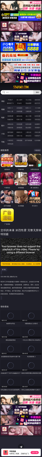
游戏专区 (37, 100)
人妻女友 (28, 132)
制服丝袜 (10, 119)
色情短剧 (10, 144)
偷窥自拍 (10, 124)
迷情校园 (10, 136)
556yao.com (21, 87)
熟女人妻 (10, 111)
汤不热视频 (28, 140)
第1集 (4, 269)
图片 (3, 125)
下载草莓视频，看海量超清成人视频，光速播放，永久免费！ (21, 264)
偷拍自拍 (19, 116)
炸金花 (19, 103)
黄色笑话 (28, 136)
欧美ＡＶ (28, 108)
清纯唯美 (19, 128)
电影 (3, 117)
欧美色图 (28, 124)
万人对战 (28, 100)
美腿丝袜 (10, 128)
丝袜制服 (19, 111)
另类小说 (19, 136)
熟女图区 (28, 128)
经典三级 (19, 119)
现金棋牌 (28, 103)
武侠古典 (37, 132)
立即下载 (35, 452)
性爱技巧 (37, 136)
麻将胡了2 (10, 103)
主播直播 (28, 111)
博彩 (3, 101)
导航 (3, 142)
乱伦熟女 (28, 119)
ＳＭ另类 (37, 111)
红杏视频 (37, 140)
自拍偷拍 (19, 108)
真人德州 (19, 100)
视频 (3, 109)
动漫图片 (37, 124)
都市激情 (10, 132)
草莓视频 (19, 140)
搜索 (37, 92)
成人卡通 (28, 116)
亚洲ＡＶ (10, 108)
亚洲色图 (19, 124)
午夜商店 (10, 140)
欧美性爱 (37, 116)
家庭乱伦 (19, 132)
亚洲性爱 (10, 116)
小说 (3, 134)
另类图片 (37, 128)
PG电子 (10, 100)
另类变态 (37, 119)
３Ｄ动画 (37, 108)
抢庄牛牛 (37, 103)
